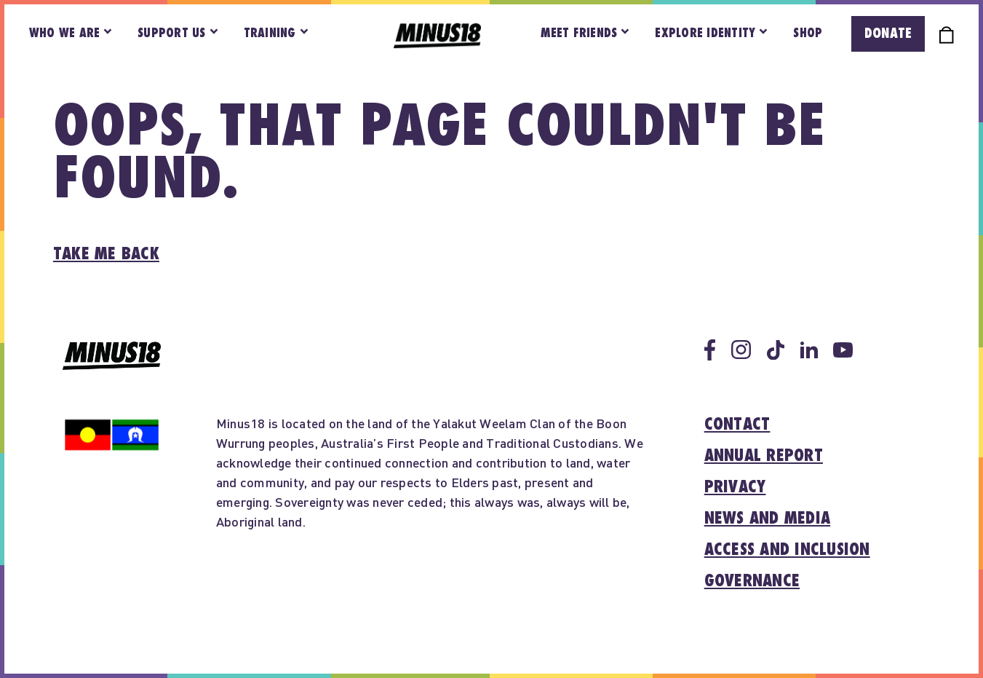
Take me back (106, 254)
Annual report (763, 456)
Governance (752, 581)
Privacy (735, 487)
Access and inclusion (787, 550)
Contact (737, 425)
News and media (767, 519)
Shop (807, 33)
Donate (888, 33)
